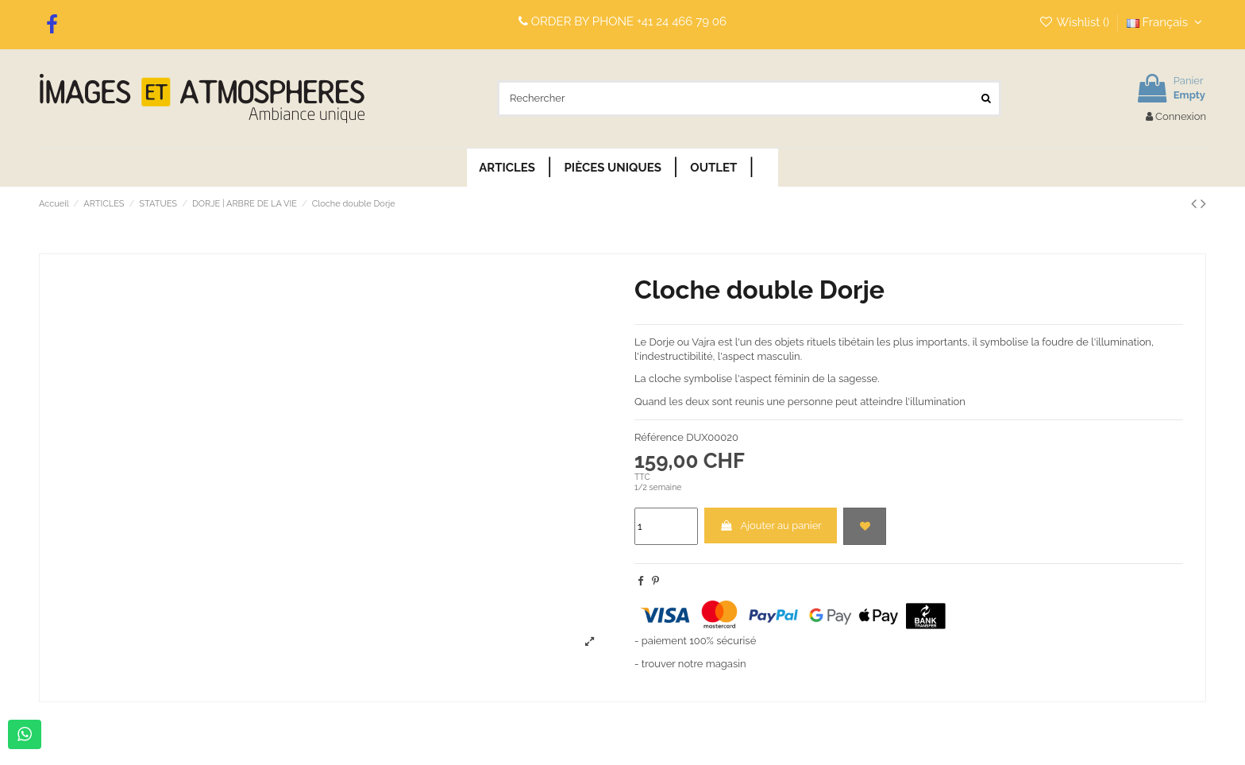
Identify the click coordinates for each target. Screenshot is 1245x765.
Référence (659, 437)
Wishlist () (1075, 22)
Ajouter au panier (770, 525)
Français (1166, 22)
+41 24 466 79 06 (682, 21)
